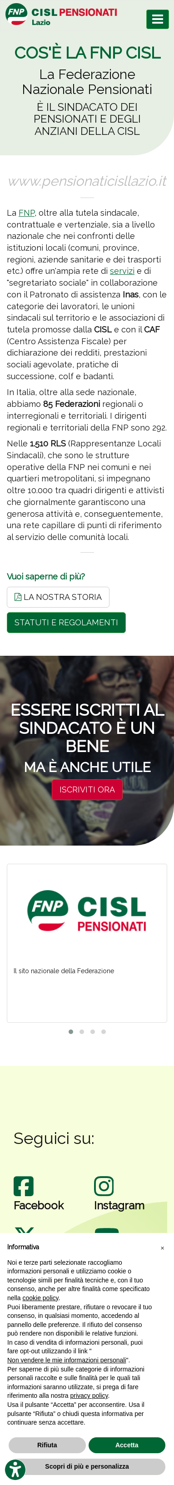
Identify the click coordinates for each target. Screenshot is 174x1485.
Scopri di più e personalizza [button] (87, 1466)
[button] (162, 1247)
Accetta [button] (127, 1445)
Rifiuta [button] (47, 1445)
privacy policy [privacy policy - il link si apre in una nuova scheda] (89, 1395)
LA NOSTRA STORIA (58, 597)
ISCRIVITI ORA (87, 789)
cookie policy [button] (40, 1298)
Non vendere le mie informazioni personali (66, 1360)
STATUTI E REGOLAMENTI (66, 622)
